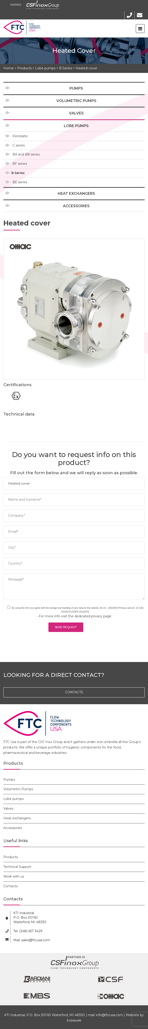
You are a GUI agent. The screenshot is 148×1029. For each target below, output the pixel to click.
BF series (19, 164)
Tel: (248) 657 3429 (27, 931)
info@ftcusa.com (109, 1015)
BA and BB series (26, 154)
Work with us (13, 876)
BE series (19, 182)
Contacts (10, 886)
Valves (76, 113)
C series (18, 145)
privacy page (101, 616)
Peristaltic (20, 136)
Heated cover (86, 68)
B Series (65, 68)
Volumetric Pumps (76, 101)
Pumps (76, 88)
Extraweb (74, 1020)
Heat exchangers (76, 193)
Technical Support (17, 867)
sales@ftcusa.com (35, 940)
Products (24, 68)
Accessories (76, 206)
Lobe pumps (45, 68)
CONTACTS (74, 692)
